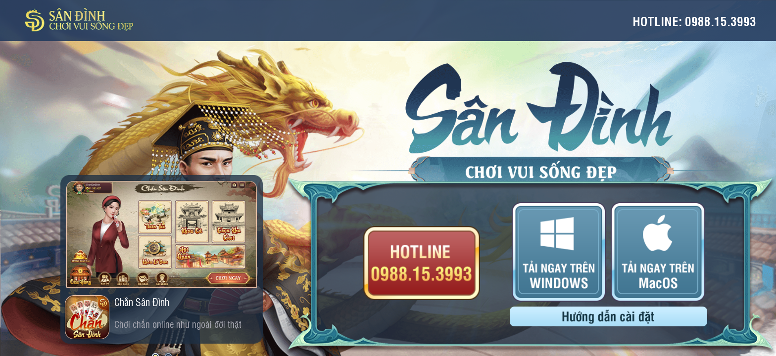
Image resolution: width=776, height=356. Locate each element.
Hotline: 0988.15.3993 (694, 20)
